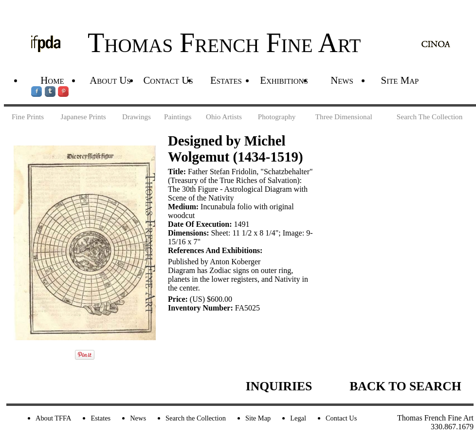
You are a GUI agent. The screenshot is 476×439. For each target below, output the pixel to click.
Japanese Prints (83, 116)
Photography (277, 116)
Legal (298, 418)
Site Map (400, 80)
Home (52, 80)
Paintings (178, 116)
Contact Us (168, 80)
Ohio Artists (224, 116)
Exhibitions (284, 80)
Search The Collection (430, 116)
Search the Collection (195, 418)
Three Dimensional (343, 116)
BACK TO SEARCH (405, 386)
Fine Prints (28, 116)
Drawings (136, 116)
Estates (226, 80)
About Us (110, 80)
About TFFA (53, 418)
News (341, 80)
